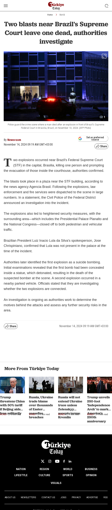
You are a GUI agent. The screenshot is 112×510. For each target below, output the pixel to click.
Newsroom (14, 140)
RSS (106, 497)
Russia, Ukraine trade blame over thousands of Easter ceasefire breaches (41, 407)
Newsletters (28, 497)
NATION (21, 469)
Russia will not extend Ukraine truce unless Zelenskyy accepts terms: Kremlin (70, 407)
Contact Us (48, 497)
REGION (44, 469)
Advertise (92, 497)
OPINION (91, 475)
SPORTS (68, 475)
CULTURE (44, 475)
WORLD (67, 469)
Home (50, 15)
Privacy (76, 497)
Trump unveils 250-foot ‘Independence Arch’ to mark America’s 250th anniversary (98, 409)
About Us (10, 497)
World (62, 15)
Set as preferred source (91, 138)
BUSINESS (91, 469)
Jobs (63, 497)
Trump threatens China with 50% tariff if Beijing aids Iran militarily (12, 405)
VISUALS (56, 483)
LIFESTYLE (20, 475)
